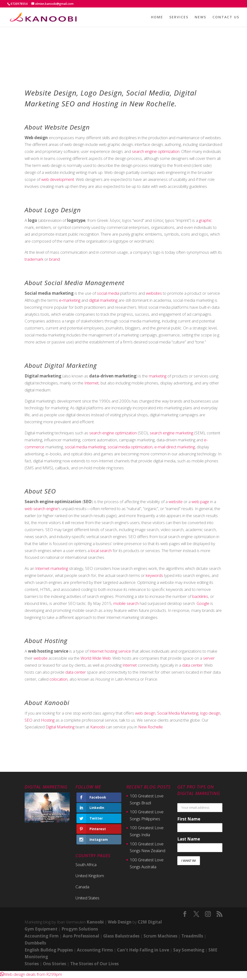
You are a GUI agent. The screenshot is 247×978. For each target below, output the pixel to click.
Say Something (188, 950)
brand (54, 259)
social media (108, 293)
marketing (157, 376)
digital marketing (103, 300)
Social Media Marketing (177, 713)
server (209, 658)
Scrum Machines (160, 936)
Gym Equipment (41, 929)
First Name (188, 819)
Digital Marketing (60, 727)
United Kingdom (89, 875)
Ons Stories (54, 963)
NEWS (200, 17)
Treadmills (192, 936)
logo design (210, 713)
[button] (31, 974)
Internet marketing (51, 568)
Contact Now (123, 758)
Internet (91, 383)
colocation (58, 679)
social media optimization (130, 447)
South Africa (85, 864)
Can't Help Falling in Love (143, 950)
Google (203, 603)
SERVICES (178, 17)
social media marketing (85, 447)
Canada (82, 886)
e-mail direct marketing (174, 447)
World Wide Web (96, 658)
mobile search (126, 603)
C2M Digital (150, 922)
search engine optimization (155, 151)
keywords (154, 575)
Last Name (188, 839)
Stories (32, 963)
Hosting (48, 720)
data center (192, 665)
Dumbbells (35, 943)
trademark (34, 259)
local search (101, 550)
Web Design (119, 922)
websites (154, 293)
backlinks (200, 596)
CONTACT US (226, 17)
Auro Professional (81, 936)
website (176, 501)
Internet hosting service (110, 651)
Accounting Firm (42, 936)
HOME (157, 17)
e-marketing (69, 300)
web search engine (41, 508)
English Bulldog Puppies (49, 950)
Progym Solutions (80, 929)
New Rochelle (150, 727)
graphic (205, 220)
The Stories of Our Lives (94, 963)
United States (87, 898)
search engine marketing (171, 433)
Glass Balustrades (121, 936)
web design (145, 713)
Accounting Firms (95, 950)
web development (57, 179)
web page (200, 501)
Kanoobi (97, 727)
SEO (28, 720)
